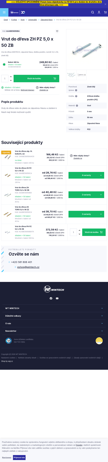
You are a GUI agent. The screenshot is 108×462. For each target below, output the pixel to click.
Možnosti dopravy (27, 90)
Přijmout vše (19, 457)
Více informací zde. (49, 5)
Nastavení (6, 457)
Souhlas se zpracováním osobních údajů (55, 358)
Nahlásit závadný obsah (27, 358)
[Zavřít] (105, 4)
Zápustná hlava (46, 20)
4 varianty (86, 175)
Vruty (23, 20)
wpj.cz (10, 361)
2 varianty (86, 195)
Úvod (6, 20)
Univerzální (32, 20)
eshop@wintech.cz (28, 267)
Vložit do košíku (34, 78)
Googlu (79, 445)
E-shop (14, 20)
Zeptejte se (43, 90)
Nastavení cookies (8, 358)
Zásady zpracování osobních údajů (87, 358)
